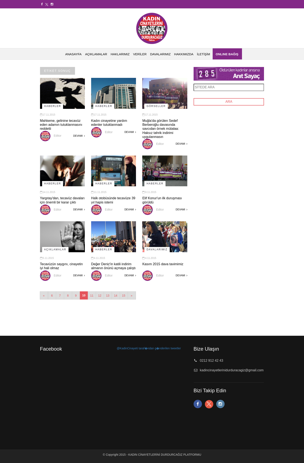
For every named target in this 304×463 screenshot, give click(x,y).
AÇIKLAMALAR (96, 54)
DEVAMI (79, 135)
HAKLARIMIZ (120, 54)
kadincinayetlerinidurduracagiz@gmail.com (232, 370)
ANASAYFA (73, 54)
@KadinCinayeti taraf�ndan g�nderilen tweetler (149, 348)
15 (123, 295)
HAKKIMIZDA (183, 54)
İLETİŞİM (203, 54)
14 (115, 295)
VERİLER (139, 54)
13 (107, 295)
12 (99, 295)
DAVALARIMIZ (160, 54)
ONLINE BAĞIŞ (227, 54)
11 (91, 295)
